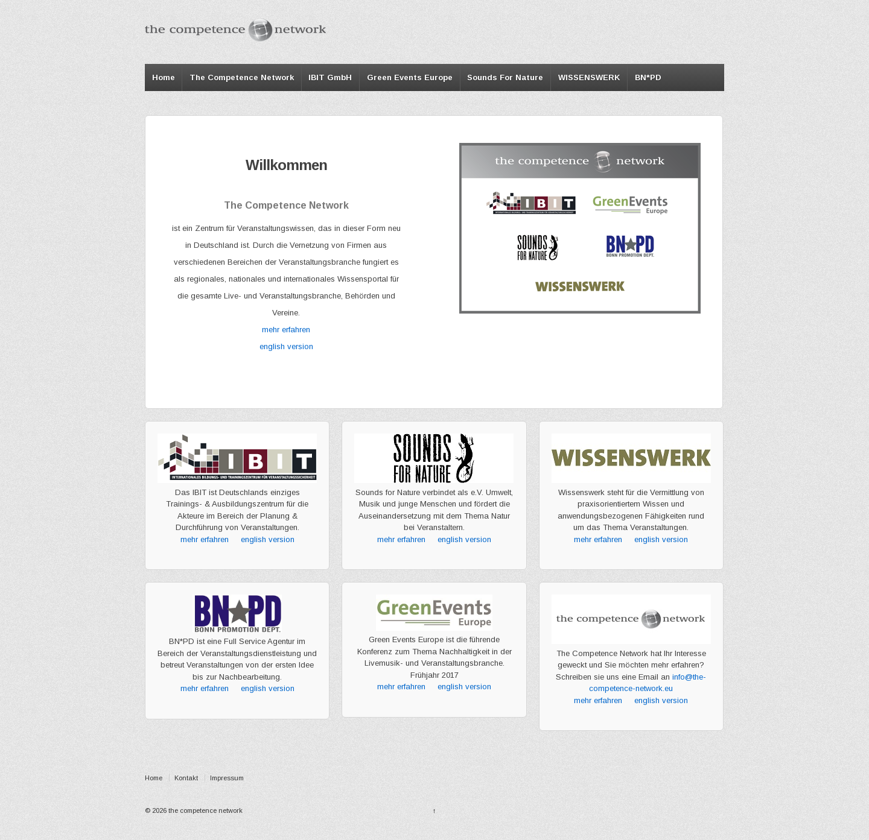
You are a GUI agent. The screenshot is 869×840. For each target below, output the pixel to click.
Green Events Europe (410, 77)
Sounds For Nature (505, 77)
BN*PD (648, 77)
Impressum (227, 778)
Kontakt (186, 778)
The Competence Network (241, 77)
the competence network (205, 810)
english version (286, 346)
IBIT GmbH (330, 77)
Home (163, 77)
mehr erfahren (286, 329)
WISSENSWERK (589, 77)
